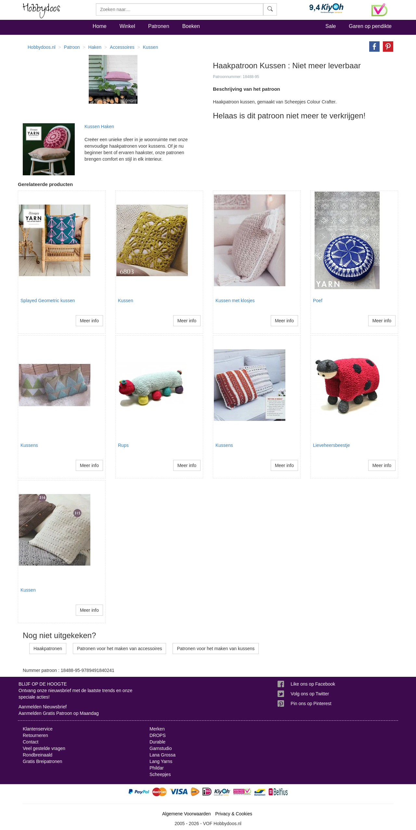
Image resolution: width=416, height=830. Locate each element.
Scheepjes (160, 774)
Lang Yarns (161, 761)
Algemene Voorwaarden (186, 813)
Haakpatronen (47, 648)
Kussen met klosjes (235, 300)
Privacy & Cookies (233, 813)
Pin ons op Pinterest (311, 703)
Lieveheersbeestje (331, 445)
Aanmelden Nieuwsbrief (43, 706)
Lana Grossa (163, 754)
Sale (330, 26)
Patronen (158, 26)
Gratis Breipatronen (42, 761)
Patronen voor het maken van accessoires (119, 648)
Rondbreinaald (37, 754)
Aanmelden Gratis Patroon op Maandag (59, 713)
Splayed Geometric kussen (47, 300)
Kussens (29, 445)
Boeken (191, 26)
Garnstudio (161, 748)
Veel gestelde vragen (44, 748)
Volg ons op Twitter (310, 693)
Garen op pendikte (370, 26)
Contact (30, 741)
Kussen (125, 300)
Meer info (89, 320)
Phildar (157, 767)
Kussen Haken (99, 126)
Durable (157, 741)
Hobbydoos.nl (42, 47)
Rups (123, 445)
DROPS (158, 735)
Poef (317, 300)
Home (100, 26)
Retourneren (35, 735)
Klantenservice (38, 728)
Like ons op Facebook (313, 684)
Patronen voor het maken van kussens (215, 648)
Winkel (127, 26)
